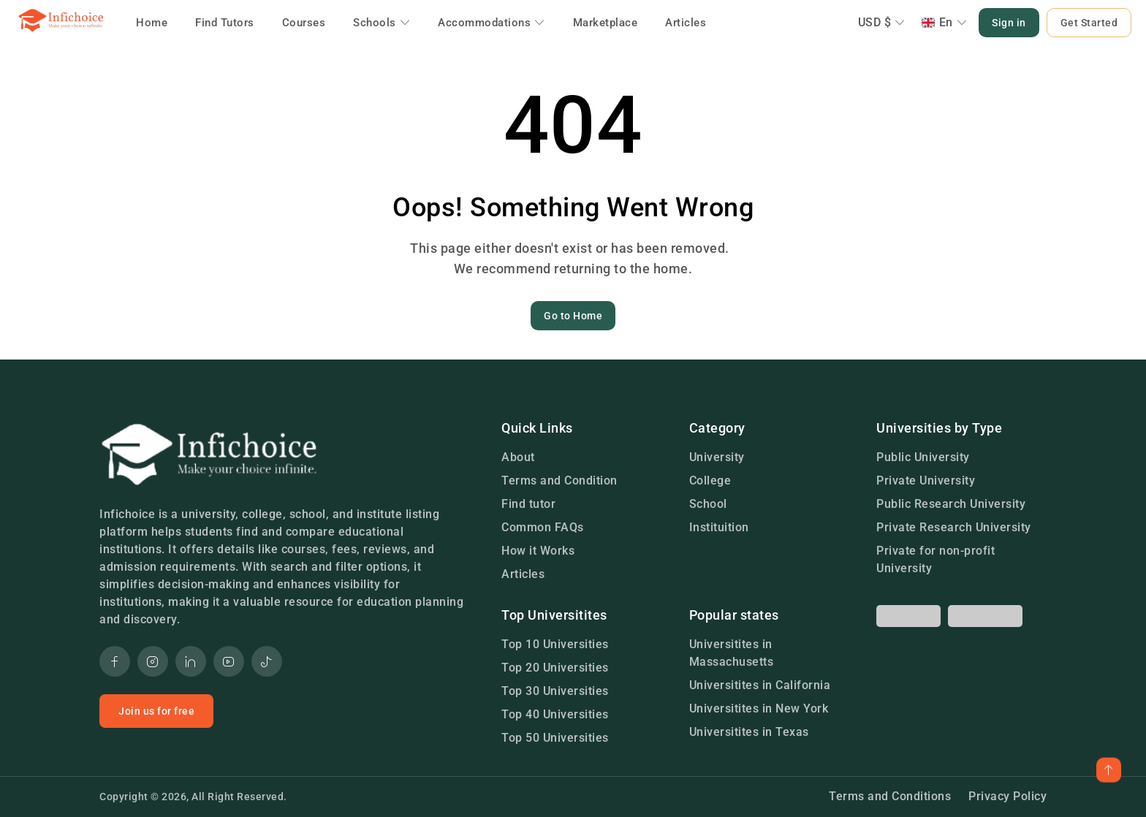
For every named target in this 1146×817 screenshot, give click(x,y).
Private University (925, 480)
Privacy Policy (1007, 796)
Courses (304, 22)
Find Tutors (224, 22)
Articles (685, 22)
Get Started (1089, 22)
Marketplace (605, 22)
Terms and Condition (559, 480)
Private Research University (953, 527)
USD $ (882, 22)
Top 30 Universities (555, 691)
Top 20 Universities (555, 667)
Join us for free (156, 711)
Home (151, 22)
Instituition (719, 527)
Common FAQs (542, 527)
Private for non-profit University (935, 559)
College (710, 480)
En (945, 22)
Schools (381, 22)
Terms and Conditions (890, 796)
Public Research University (950, 504)
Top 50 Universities (555, 738)
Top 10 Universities (555, 644)
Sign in (1009, 22)
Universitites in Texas (749, 732)
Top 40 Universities (555, 714)
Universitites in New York (759, 708)
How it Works (537, 551)
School (708, 504)
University (717, 457)
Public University (923, 457)
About (518, 457)
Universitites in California (760, 685)
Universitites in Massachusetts (731, 653)
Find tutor (528, 504)
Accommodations (491, 22)
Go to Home (573, 316)
